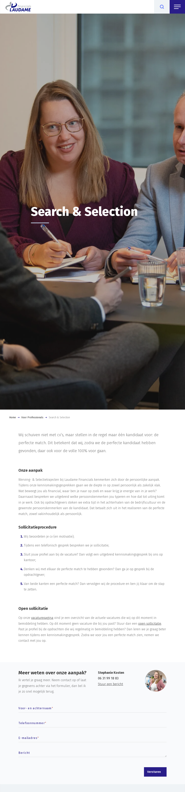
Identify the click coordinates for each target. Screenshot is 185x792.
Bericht (24, 753)
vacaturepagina (42, 618)
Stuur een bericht (110, 684)
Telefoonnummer (32, 723)
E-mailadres (28, 738)
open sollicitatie (149, 624)
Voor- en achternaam (35, 708)
